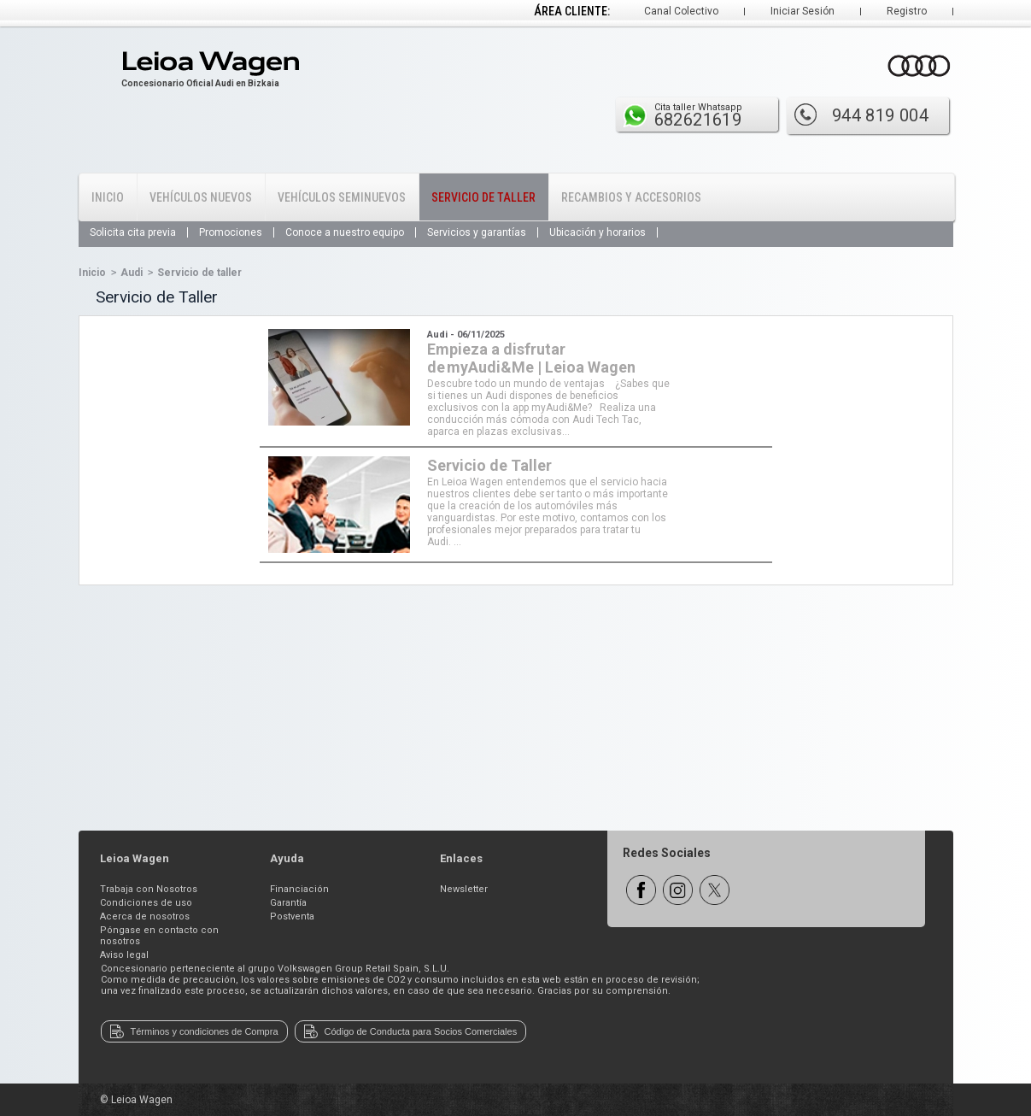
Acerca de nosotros (145, 916)
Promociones (230, 232)
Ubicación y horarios (597, 232)
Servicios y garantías (476, 232)
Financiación (299, 889)
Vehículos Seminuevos (342, 197)
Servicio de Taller (483, 197)
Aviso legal (124, 954)
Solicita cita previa (133, 232)
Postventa (292, 916)
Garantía (288, 902)
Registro (907, 11)
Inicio (107, 197)
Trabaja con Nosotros (148, 889)
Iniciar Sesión (802, 11)
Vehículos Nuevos (200, 197)
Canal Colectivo (681, 11)
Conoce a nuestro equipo (344, 232)
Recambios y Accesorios (631, 197)
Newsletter (464, 889)
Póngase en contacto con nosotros (159, 936)
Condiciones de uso (146, 902)
